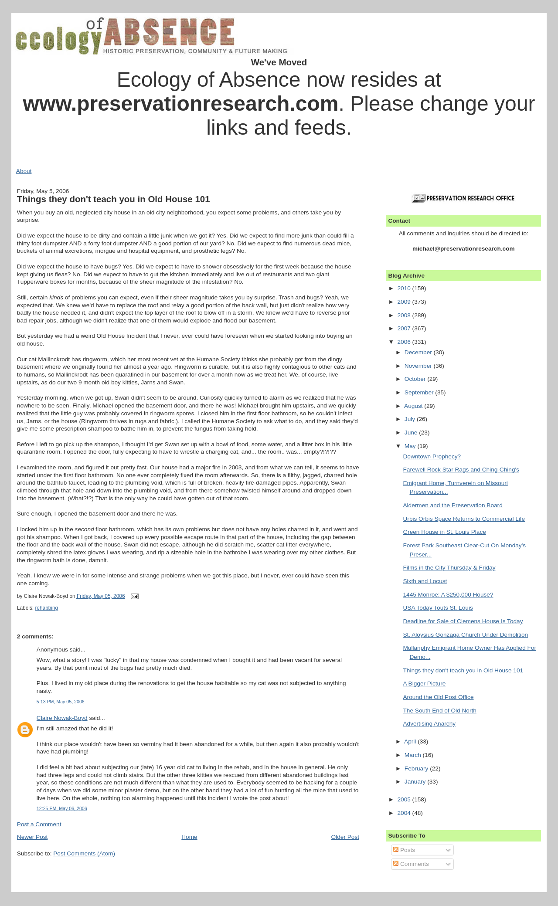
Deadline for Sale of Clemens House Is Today (463, 621)
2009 (404, 302)
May (411, 446)
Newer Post (32, 837)
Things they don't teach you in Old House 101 (113, 199)
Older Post (345, 837)
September (420, 392)
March (414, 755)
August (414, 406)
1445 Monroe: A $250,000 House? (448, 594)
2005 (404, 799)
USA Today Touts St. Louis (438, 607)
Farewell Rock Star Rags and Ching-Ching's (461, 469)
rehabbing (46, 608)
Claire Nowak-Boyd (62, 718)
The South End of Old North (439, 710)
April (411, 741)
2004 (404, 813)
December (419, 352)
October (416, 379)
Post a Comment (39, 824)
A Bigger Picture (424, 683)
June (412, 432)
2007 (404, 328)
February (417, 768)
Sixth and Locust (425, 581)
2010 (404, 288)
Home (189, 837)
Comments (411, 864)
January (416, 781)
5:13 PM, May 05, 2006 (61, 701)
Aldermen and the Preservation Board (452, 505)
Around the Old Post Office (438, 697)
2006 (404, 342)
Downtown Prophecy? (432, 456)
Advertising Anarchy (429, 723)
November (419, 366)
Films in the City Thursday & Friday (449, 567)
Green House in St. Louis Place (444, 532)
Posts (404, 850)
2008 (404, 315)
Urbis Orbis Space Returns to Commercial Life (464, 519)
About (24, 171)
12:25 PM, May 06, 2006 (62, 808)
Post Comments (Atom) (84, 853)
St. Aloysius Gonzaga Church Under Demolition (465, 634)
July (411, 419)
